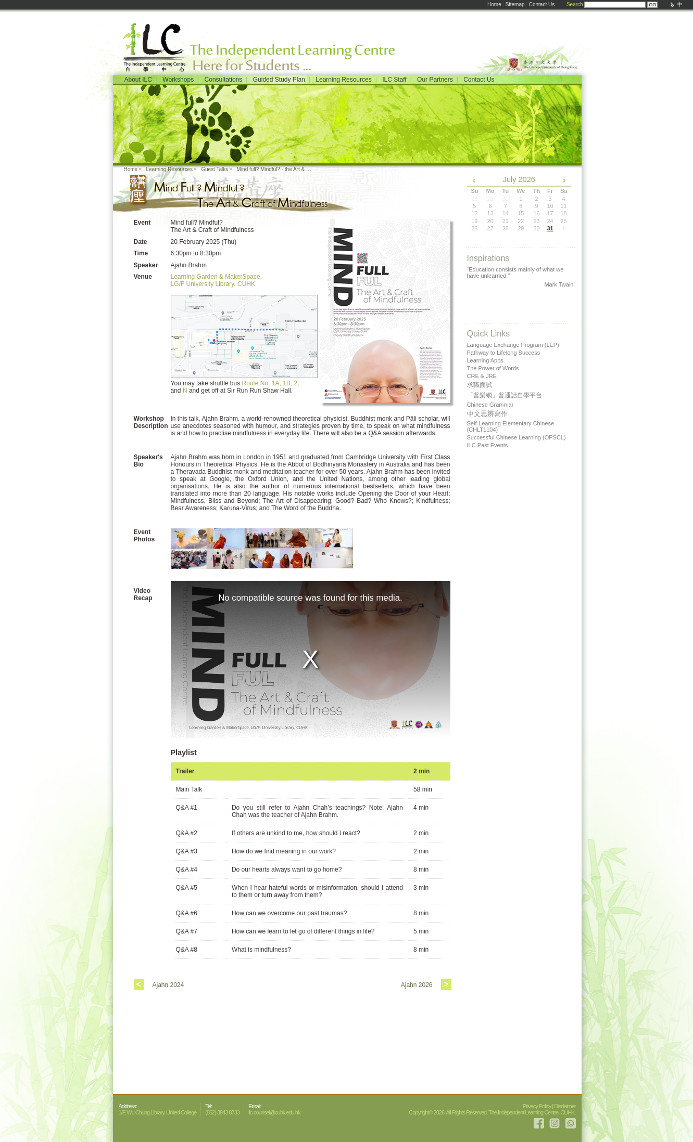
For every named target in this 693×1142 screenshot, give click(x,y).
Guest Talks (214, 169)
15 (521, 213)
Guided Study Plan (279, 79)
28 (505, 228)
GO (652, 4)
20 (490, 221)
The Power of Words (493, 368)
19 (474, 221)
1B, (287, 383)
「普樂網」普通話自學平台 (504, 395)
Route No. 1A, (261, 383)
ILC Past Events (487, 445)
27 (490, 228)
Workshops (178, 79)
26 (474, 228)
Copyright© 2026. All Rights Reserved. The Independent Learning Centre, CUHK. (492, 1112)
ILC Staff (394, 79)
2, (296, 383)
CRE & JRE (482, 376)
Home (494, 4)
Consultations (224, 79)
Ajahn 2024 (168, 985)
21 (505, 221)
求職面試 (479, 384)
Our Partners (435, 79)
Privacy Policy (537, 1106)
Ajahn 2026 (417, 985)
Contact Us (542, 4)
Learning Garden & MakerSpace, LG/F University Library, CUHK (216, 280)
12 (474, 213)
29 (521, 228)
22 (521, 221)
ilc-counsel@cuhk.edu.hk (274, 1112)
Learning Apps (485, 360)
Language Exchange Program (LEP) (513, 345)
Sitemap (515, 4)
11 (563, 206)
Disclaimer (564, 1106)
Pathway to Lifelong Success (503, 352)
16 (536, 213)
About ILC (138, 79)
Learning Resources (343, 79)
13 (490, 213)
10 (550, 206)
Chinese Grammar (490, 404)
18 (563, 213)
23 (536, 221)
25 (563, 221)
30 (536, 228)
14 (505, 213)
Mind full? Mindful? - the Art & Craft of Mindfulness (276, 169)
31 (550, 228)
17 (550, 213)
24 (550, 221)
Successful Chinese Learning (516, 437)
